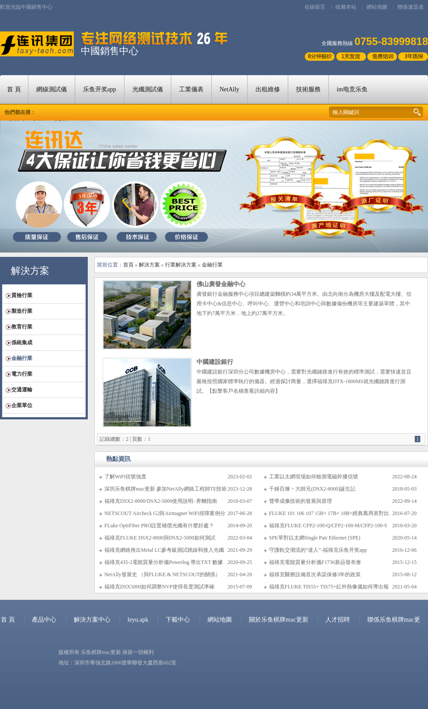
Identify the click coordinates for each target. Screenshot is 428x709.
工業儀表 (191, 89)
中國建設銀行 (215, 362)
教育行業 (21, 327)
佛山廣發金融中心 (221, 284)
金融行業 (21, 358)
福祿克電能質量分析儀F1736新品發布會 (315, 562)
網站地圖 (376, 7)
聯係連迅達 (410, 7)
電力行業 (21, 374)
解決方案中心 (92, 619)
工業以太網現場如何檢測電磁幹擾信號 (313, 477)
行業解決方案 (181, 265)
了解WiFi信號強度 (125, 477)
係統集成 (21, 342)
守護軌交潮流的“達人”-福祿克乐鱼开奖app (318, 550)
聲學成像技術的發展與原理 (300, 501)
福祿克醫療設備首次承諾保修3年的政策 (315, 574)
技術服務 (308, 89)
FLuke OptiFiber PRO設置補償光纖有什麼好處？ (159, 525)
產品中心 (44, 619)
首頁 (128, 265)
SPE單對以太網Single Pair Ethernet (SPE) (314, 538)
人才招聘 (337, 619)
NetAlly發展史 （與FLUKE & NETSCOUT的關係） (162, 574)
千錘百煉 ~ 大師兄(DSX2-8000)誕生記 (312, 489)
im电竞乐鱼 (352, 89)
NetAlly (229, 89)
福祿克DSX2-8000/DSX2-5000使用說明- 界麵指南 (160, 501)
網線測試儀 (51, 89)
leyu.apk (139, 619)
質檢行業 (21, 295)
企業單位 (21, 405)
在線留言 (314, 7)
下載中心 (178, 619)
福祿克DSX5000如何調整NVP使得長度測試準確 (159, 587)
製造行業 (21, 311)
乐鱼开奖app (99, 89)
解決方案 (149, 265)
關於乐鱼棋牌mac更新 (279, 619)
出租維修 (267, 89)
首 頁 (14, 89)
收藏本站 (345, 7)
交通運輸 (21, 390)
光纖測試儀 (147, 89)
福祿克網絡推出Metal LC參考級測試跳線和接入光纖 (164, 550)
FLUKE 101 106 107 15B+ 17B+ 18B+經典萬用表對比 (329, 513)
